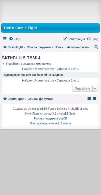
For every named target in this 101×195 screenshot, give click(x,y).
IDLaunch (37, 113)
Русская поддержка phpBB (50, 118)
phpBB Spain (68, 113)
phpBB (41, 108)
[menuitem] (14, 39)
